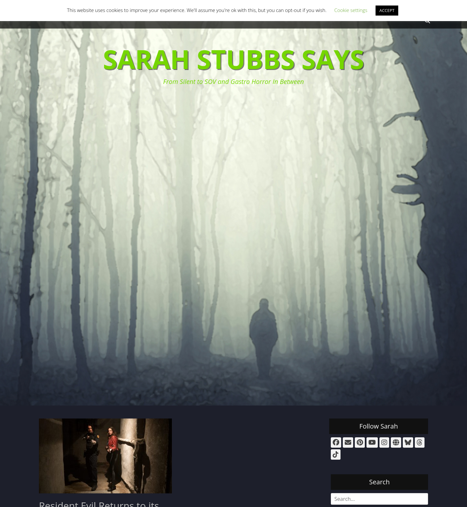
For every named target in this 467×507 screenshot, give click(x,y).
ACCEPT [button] (387, 10)
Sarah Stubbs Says (233, 59)
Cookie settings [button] (350, 10)
